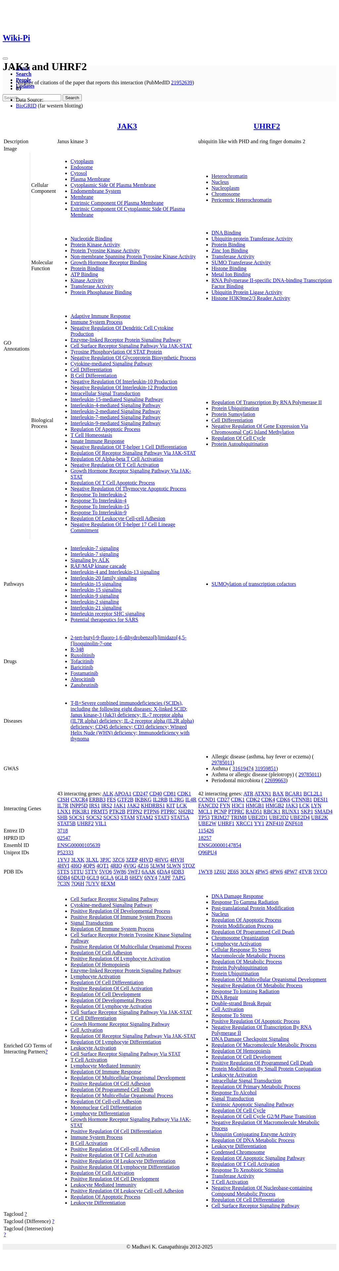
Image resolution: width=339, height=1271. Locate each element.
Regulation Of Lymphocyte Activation (111, 1006)
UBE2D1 (258, 817)
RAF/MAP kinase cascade (98, 566)
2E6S (233, 871)
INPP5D (79, 805)
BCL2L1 (313, 793)
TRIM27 (220, 817)
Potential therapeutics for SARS (104, 619)
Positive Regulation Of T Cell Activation (114, 1155)
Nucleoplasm (225, 188)
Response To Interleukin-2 (98, 494)
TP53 (204, 817)
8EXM (108, 883)
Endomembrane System (96, 191)
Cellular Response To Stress (241, 950)
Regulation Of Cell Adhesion (101, 952)
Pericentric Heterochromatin (242, 200)
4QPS (89, 866)
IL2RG (176, 799)
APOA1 (122, 793)
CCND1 (207, 799)
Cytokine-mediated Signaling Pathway (111, 363)
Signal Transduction (92, 923)
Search (23, 74)
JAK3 (127, 126)
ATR (248, 793)
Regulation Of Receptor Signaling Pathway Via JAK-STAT (133, 453)
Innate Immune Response (97, 441)
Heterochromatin (229, 176)
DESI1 (321, 799)
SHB (62, 817)
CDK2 (253, 799)
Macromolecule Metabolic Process (248, 955)
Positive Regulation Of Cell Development (115, 1179)
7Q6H (77, 883)
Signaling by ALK (90, 560)
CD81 (169, 793)
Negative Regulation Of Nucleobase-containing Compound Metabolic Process (262, 1191)
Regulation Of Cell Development (106, 994)
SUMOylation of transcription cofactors (254, 584)
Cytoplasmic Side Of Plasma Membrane (113, 185)
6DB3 (177, 871)
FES (111, 799)
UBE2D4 (300, 817)
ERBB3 (97, 799)
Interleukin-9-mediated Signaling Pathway (116, 423)
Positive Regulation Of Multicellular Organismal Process (131, 947)
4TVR (305, 871)
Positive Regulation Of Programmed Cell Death (262, 1063)
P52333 (65, 852)
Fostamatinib (84, 673)
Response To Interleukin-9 (98, 512)
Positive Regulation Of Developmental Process (120, 911)
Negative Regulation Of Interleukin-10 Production (124, 381)
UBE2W (207, 823)
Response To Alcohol (234, 1092)
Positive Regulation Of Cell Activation (112, 988)
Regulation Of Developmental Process (111, 1000)
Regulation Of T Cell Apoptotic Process (113, 483)
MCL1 (205, 811)
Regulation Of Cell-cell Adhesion (106, 1101)
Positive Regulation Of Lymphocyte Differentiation (125, 1167)
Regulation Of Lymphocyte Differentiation (116, 1042)
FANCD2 (208, 805)
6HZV (136, 877)
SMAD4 (323, 811)
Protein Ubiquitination (235, 408)
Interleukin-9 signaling (95, 596)
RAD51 (254, 811)
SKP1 (307, 811)
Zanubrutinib (84, 685)
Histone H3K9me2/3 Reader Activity (251, 298)
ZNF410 (274, 823)
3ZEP (132, 860)
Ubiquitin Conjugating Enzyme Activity (254, 1134)
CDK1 (184, 793)
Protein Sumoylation (233, 414)
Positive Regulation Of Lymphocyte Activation (120, 958)
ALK (107, 793)
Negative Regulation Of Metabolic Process (257, 985)
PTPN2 (134, 811)
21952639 (181, 82)
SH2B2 (186, 811)
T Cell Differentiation (94, 1018)
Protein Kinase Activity (95, 244)
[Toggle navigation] (5, 59)
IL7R (63, 805)
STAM (128, 817)
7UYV (92, 883)
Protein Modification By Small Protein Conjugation (266, 1069)
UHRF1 (226, 823)
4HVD (146, 860)
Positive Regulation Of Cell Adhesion (111, 1083)
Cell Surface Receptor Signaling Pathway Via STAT (126, 1054)
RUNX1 (290, 811)
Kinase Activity (87, 280)
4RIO (116, 866)
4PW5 (261, 871)
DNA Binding (226, 232)
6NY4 (150, 877)
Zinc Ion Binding (230, 250)
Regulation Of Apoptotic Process (105, 429)
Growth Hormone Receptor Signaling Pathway (120, 1024)
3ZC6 (118, 860)
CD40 (155, 793)
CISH (63, 799)
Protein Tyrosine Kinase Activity (105, 250)
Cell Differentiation (91, 369)
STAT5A (179, 817)
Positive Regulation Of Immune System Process (121, 917)
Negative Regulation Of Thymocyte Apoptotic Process (128, 488)
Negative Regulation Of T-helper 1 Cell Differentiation (129, 447)
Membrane (82, 197)
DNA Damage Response (237, 896)
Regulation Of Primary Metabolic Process (256, 1086)
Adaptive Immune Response (100, 316)
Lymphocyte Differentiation (100, 1113)
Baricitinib (82, 667)
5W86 (119, 871)
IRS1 (94, 805)
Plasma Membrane (90, 179)
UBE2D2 (279, 817)
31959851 (265, 768)
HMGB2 (275, 805)
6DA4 (163, 871)
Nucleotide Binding (91, 238)
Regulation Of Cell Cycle (239, 438)
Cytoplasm (82, 161)
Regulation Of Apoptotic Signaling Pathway (258, 1158)
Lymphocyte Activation (96, 976)
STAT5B (66, 823)
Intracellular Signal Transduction (105, 393)
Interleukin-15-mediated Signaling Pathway (117, 399)
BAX (278, 793)
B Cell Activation (89, 1143)
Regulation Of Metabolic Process (247, 961)
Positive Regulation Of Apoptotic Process (256, 1021)
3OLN (247, 871)
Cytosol (79, 173)
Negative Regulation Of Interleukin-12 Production (124, 387)
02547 (64, 838)
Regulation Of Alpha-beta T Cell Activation (117, 459)
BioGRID (26, 105)
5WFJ (133, 871)
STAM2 (144, 817)
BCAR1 (293, 793)
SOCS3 (111, 817)
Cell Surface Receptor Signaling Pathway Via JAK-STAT (131, 346)
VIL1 (101, 823)
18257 (205, 838)
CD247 (140, 793)
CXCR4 (79, 799)
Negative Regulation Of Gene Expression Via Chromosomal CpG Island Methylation (260, 429)
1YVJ (63, 860)
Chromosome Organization (240, 938)
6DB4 (63, 877)
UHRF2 (267, 126)
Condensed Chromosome (238, 1152)
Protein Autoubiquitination (240, 444)
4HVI (63, 866)
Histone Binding (229, 268)
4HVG (161, 860)
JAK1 (120, 805)
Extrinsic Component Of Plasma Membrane (117, 203)
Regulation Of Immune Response (106, 1072)
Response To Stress (232, 1015)
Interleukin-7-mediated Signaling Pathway (116, 417)
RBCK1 (272, 811)
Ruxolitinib (83, 655)
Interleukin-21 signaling (96, 608)
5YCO (320, 871)
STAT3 (161, 817)
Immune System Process (96, 322)
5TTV (91, 871)
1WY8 (205, 871)
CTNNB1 (302, 799)
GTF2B (125, 799)
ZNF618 (294, 823)
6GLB (121, 877)
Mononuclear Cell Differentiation (106, 1107)
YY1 (259, 823)
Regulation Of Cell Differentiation (107, 982)
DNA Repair (225, 997)
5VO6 (105, 871)
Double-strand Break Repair (241, 1003)
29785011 (222, 762)
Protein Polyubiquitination (239, 967)
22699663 (275, 780)
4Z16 (143, 866)
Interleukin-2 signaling (95, 602)
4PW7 (290, 871)
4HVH (177, 860)
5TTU (77, 871)
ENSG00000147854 (219, 845)
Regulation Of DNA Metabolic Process (253, 1140)
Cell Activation (87, 1030)
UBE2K (319, 817)
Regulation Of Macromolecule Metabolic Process (264, 1045)
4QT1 (103, 866)
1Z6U (220, 871)
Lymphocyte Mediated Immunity (106, 1066)
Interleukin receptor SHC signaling (108, 613)
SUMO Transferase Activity (241, 262)
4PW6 (276, 871)
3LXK (77, 860)
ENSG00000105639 (78, 845)
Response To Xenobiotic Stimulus (248, 1170)
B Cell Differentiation (94, 375)
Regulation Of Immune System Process (112, 929)
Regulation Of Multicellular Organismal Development (128, 1077)
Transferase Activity (92, 286)
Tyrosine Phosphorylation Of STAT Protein (116, 352)
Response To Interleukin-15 (100, 506)
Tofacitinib (82, 661)
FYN (225, 805)
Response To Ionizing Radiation (245, 991)
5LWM (157, 866)
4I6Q (76, 866)
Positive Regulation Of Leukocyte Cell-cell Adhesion (127, 1191)
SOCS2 (94, 817)
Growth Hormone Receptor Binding (109, 262)
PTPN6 (151, 811)
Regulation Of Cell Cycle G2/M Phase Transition (264, 1116)
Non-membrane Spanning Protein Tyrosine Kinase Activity (133, 256)
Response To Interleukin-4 (98, 500)
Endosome (82, 167)
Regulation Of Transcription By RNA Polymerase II (267, 402)
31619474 (243, 768)
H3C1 (238, 805)
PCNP (220, 811)
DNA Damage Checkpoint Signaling (250, 1039)
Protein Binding (87, 268)
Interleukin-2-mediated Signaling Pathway (116, 411)
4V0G (129, 866)
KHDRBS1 (153, 805)
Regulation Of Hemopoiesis (100, 964)
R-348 (77, 649)
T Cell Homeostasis (91, 435)
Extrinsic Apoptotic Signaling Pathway (253, 1104)
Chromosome (226, 194)
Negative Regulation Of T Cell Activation (115, 465)
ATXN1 (263, 793)
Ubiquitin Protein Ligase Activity (247, 292)
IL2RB (160, 799)
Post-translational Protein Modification (253, 908)
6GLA (107, 877)
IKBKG (143, 799)
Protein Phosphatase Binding (101, 292)
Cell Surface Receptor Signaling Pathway (115, 899)
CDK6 (283, 799)
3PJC (105, 860)
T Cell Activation (89, 1060)
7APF (165, 877)
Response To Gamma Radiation (245, 902)
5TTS (63, 871)
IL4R (191, 799)
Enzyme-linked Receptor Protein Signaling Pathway (126, 340)
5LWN (174, 866)
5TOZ (188, 866)
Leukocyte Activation (93, 1048)
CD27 (223, 799)
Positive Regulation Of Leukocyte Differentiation (123, 1161)
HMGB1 (255, 805)
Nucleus (220, 182)
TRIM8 (239, 817)
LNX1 (64, 811)
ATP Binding (84, 274)
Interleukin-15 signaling (96, 584)
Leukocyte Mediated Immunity (103, 1185)
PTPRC (169, 811)
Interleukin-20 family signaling (104, 578)
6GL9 (93, 877)
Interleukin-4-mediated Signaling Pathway (116, 405)
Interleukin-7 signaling (95, 548)
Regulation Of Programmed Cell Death (112, 1089)
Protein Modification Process (242, 926)
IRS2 (106, 805)
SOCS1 (77, 817)
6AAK (149, 871)
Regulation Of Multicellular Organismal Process (122, 1095)
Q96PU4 (207, 852)
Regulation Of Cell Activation (102, 1173)
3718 (62, 830)
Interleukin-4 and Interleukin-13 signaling (115, 572)
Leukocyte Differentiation (98, 1203)
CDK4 (268, 799)
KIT (170, 805)
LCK (181, 805)
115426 (206, 830)
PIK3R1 (80, 811)
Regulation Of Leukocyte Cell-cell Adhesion (118, 518)
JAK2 (133, 805)
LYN (316, 805)
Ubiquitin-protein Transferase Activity (252, 238)
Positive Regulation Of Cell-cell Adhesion (115, 1149)
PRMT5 (99, 811)
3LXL (92, 860)
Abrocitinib (83, 679)
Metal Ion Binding (231, 274)
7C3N (63, 883)
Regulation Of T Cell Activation (246, 1164)
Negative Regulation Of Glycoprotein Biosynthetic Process (133, 357)
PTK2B (117, 811)
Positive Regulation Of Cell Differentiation (116, 1131)
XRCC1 (244, 823)
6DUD (78, 877)
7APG (178, 877)
